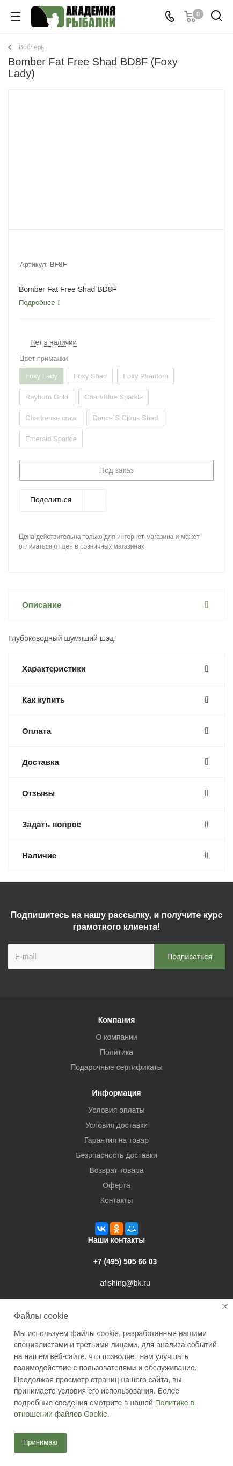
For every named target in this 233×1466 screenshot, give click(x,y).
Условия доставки (116, 1125)
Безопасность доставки (116, 1155)
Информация (116, 1093)
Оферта (116, 1185)
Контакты (116, 1200)
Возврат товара (116, 1170)
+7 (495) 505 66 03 (125, 1261)
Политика (116, 1052)
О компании (116, 1037)
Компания (116, 1020)
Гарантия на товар (116, 1140)
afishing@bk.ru (125, 1283)
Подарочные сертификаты (116, 1067)
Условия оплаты (116, 1110)
